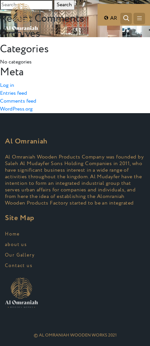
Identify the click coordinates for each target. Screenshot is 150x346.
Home (12, 234)
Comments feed (18, 101)
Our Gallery (20, 255)
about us (16, 244)
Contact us (19, 265)
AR (110, 18)
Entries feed (13, 93)
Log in (7, 85)
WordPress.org (16, 109)
